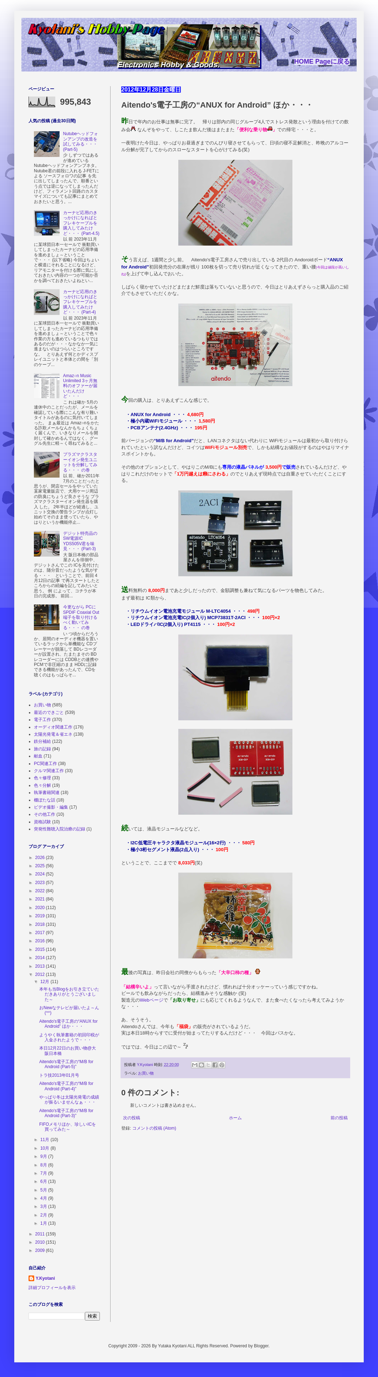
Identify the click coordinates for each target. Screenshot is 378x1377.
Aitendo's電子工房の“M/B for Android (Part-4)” (66, 1086)
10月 (45, 1148)
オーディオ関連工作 (53, 727)
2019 (40, 915)
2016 (40, 940)
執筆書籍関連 (47, 792)
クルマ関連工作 (49, 770)
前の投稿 (339, 1117)
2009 (40, 1250)
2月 (44, 1215)
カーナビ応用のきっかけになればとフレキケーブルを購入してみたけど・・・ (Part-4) (80, 302)
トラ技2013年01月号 (59, 1075)
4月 (44, 1198)
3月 (44, 1206)
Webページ (151, 1000)
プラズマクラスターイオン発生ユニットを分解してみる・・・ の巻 (80, 462)
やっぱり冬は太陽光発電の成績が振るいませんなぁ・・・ (69, 1100)
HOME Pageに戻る (322, 61)
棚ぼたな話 (44, 800)
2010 (40, 1242)
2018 (40, 924)
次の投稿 (131, 1117)
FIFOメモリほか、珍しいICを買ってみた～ (67, 1127)
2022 (40, 890)
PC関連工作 (45, 763)
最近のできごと (49, 712)
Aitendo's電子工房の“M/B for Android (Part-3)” (66, 1113)
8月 (44, 1165)
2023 (40, 882)
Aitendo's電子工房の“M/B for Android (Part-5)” (66, 1064)
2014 (40, 957)
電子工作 (42, 719)
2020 (40, 907)
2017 (40, 932)
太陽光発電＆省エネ (53, 734)
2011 (40, 1234)
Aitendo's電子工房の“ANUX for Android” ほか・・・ (68, 1024)
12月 (45, 981)
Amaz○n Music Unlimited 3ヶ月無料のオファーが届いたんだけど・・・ (80, 386)
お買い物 (146, 1073)
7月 (44, 1173)
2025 (40, 865)
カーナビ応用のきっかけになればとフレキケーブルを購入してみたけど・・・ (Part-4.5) (81, 223)
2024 (40, 874)
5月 (44, 1190)
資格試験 (42, 821)
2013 (40, 966)
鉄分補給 (42, 741)
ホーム (235, 1117)
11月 (45, 1139)
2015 (40, 949)
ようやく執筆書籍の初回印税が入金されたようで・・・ (69, 1037)
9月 (44, 1156)
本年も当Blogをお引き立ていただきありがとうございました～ (69, 994)
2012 (40, 974)
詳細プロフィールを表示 (52, 1287)
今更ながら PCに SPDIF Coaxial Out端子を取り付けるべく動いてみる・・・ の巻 (81, 617)
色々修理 (42, 777)
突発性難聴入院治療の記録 (59, 828)
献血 (38, 756)
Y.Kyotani (45, 1278)
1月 (44, 1223)
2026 (40, 857)
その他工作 (44, 814)
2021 (40, 899)
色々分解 (42, 785)
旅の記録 (42, 748)
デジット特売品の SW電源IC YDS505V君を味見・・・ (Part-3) (80, 541)
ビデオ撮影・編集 (51, 807)
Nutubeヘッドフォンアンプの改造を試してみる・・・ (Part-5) (80, 141)
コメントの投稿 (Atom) (154, 1128)
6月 (44, 1181)
